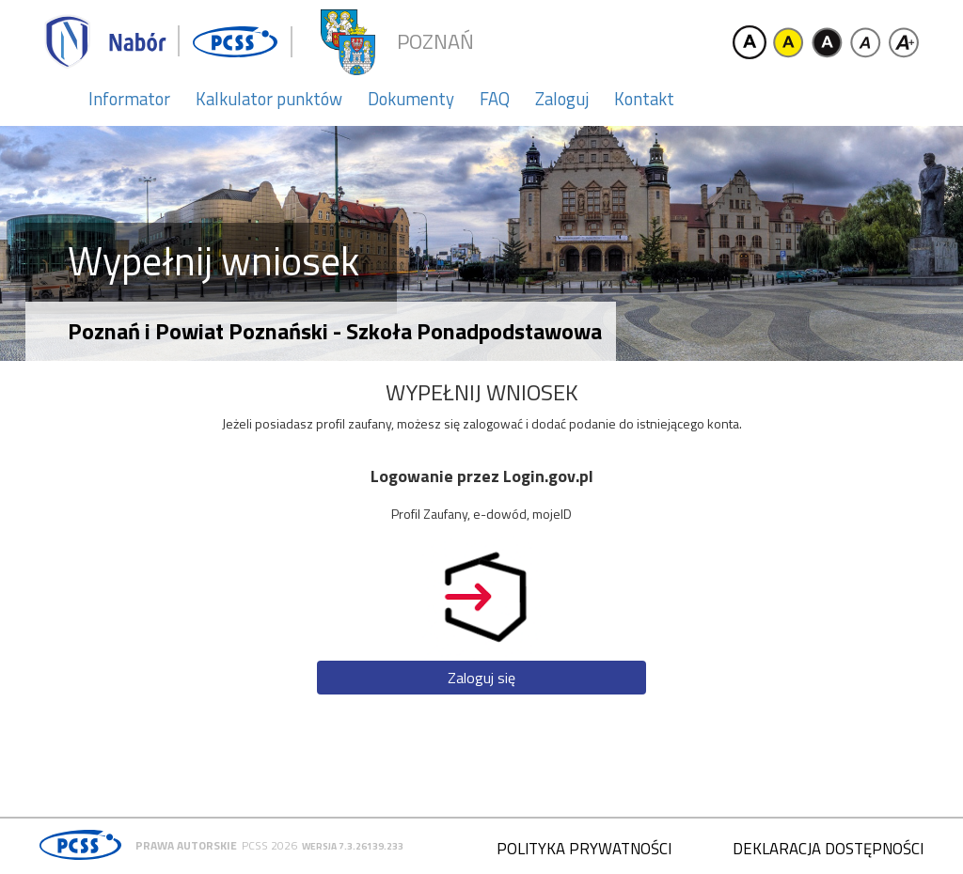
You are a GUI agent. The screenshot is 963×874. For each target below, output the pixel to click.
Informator (129, 99)
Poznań (435, 41)
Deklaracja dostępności (828, 848)
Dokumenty (411, 99)
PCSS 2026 (269, 845)
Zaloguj (562, 99)
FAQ (495, 99)
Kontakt (644, 99)
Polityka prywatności (584, 848)
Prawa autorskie (186, 845)
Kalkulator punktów (269, 99)
